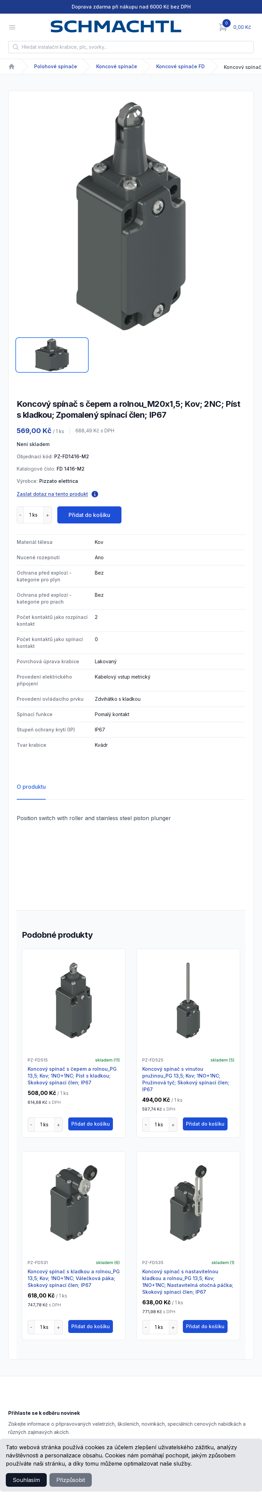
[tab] (52, 355)
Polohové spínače (55, 66)
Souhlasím (26, 1480)
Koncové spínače (116, 66)
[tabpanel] (131, 216)
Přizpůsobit (70, 1480)
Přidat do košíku (89, 514)
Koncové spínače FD (180, 66)
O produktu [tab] (31, 786)
